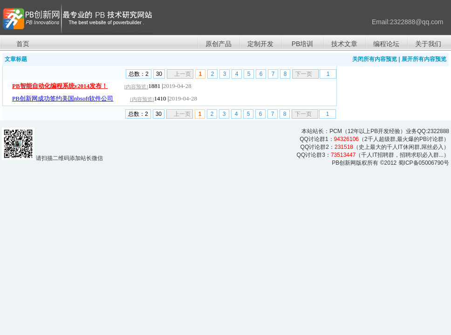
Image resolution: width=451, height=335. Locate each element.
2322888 (438, 131)
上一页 (182, 74)
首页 (22, 43)
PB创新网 (344, 163)
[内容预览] (136, 86)
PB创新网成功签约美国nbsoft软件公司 (62, 98)
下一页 (303, 74)
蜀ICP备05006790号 (423, 163)
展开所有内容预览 (424, 59)
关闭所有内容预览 (374, 59)
